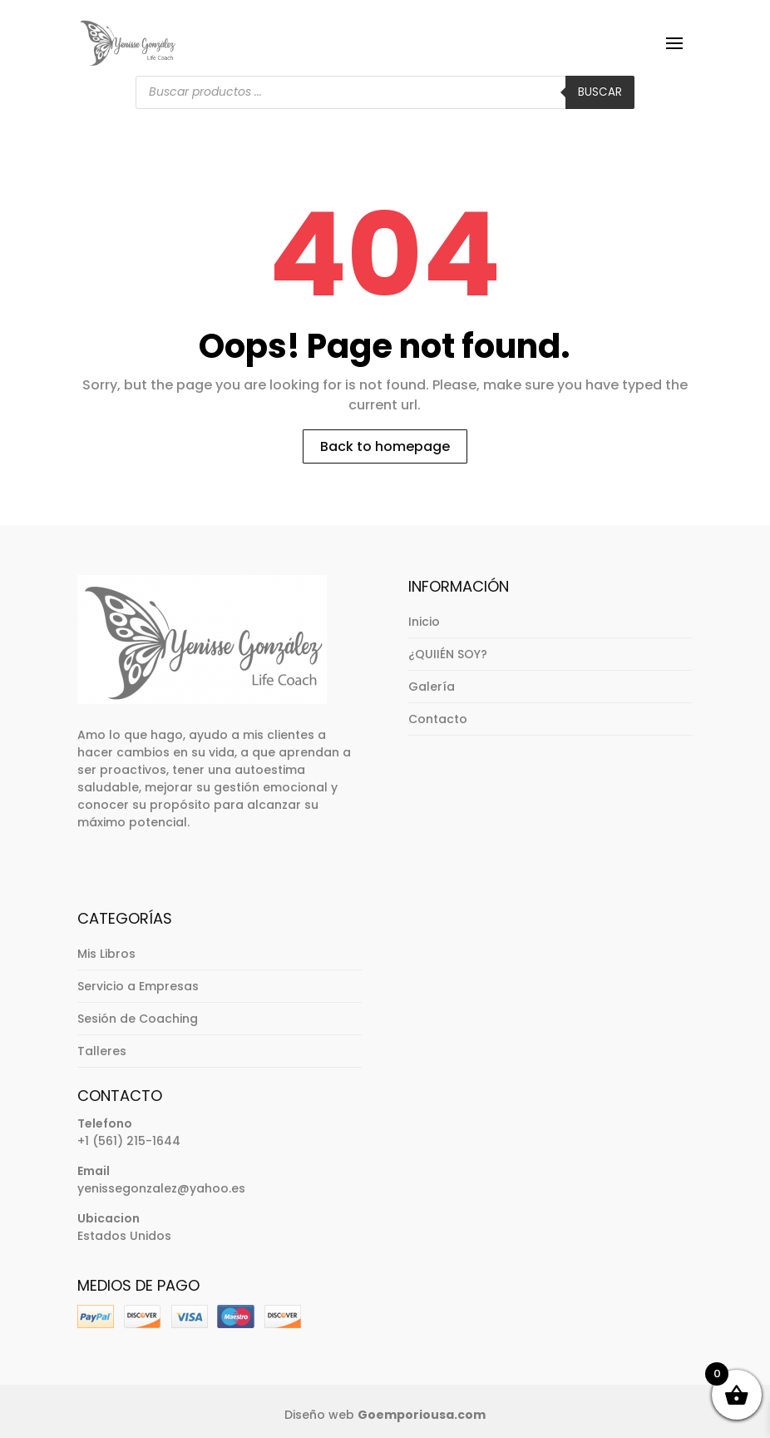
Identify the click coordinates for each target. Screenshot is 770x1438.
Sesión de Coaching (137, 1018)
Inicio (424, 621)
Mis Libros (106, 953)
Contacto (437, 719)
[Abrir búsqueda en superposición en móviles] (385, 92)
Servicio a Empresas (138, 986)
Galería (431, 686)
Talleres (101, 1051)
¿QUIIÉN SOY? (447, 654)
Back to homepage (385, 446)
